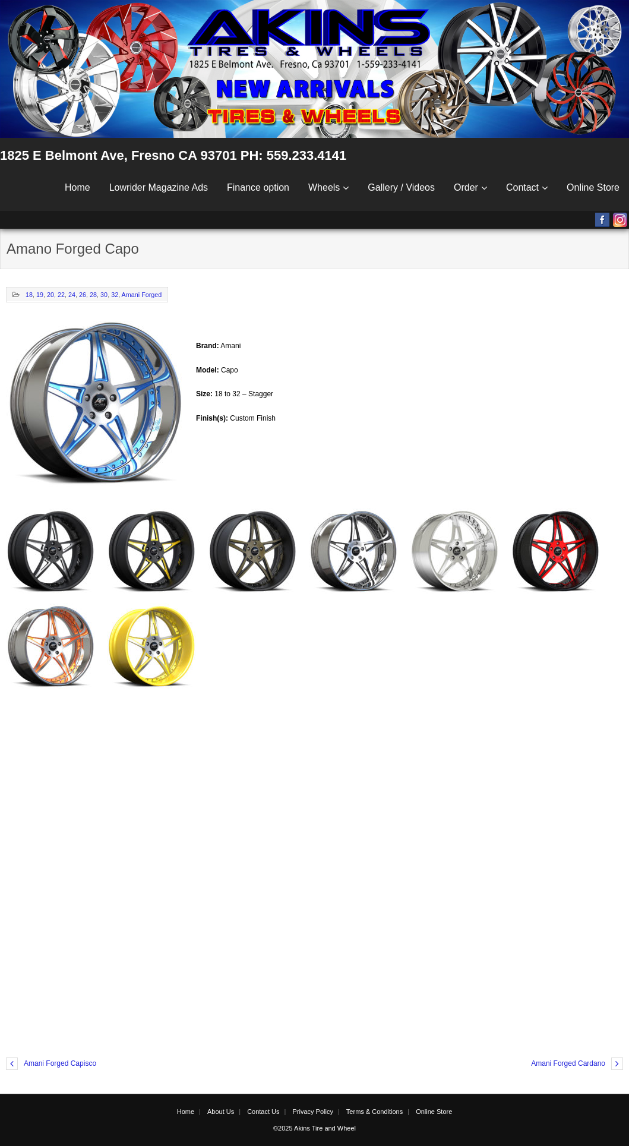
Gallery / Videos (401, 187)
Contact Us (263, 1111)
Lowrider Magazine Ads (158, 187)
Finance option (258, 187)
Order (466, 187)
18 (29, 294)
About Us (220, 1111)
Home (77, 187)
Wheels (324, 187)
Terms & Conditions (374, 1111)
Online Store (593, 187)
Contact (522, 187)
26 (82, 294)
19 (39, 294)
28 (93, 294)
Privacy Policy (312, 1111)
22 (61, 294)
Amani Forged (142, 294)
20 (50, 294)
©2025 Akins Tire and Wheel (314, 1128)
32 (114, 294)
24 (71, 294)
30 (104, 294)
